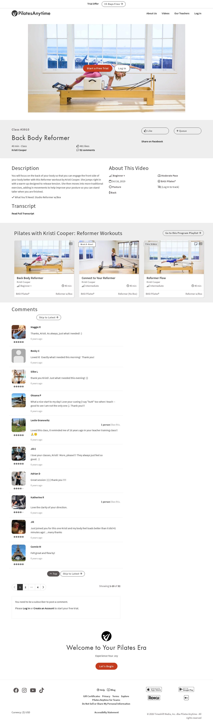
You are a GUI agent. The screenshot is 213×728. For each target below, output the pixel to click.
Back (113, 192)
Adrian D (35, 473)
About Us (151, 13)
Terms (115, 696)
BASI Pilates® (168, 181)
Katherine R (37, 497)
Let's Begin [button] (106, 666)
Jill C (33, 448)
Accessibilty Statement (107, 712)
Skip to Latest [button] (48, 317)
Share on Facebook (152, 141)
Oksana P (36, 395)
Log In (197, 13)
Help (101, 689)
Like (148, 130)
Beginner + (119, 175)
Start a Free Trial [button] (97, 68)
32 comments (87, 150)
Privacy (106, 696)
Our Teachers (181, 13)
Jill (32, 522)
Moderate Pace (169, 175)
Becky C (35, 350)
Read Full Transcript (23, 213)
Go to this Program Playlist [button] (183, 233)
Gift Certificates (91, 696)
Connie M (36, 546)
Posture (116, 187)
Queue (182, 130)
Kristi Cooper (19, 150)
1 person (105, 424)
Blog (111, 689)
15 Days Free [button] (113, 3)
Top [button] (53, 573)
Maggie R (36, 327)
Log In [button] (122, 68)
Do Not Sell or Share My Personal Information (106, 703)
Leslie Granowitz (40, 420)
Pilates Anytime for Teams (106, 699)
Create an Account (43, 608)
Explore (125, 696)
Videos (165, 13)
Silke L (34, 371)
